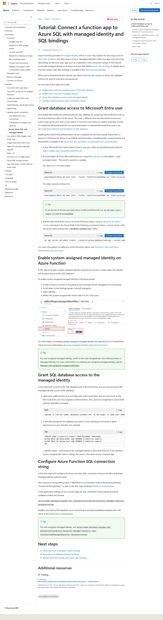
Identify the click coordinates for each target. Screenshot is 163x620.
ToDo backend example (95, 69)
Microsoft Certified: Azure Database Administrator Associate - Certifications (68, 581)
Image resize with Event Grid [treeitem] (18, 143)
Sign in (157, 3)
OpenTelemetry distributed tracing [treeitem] (20, 105)
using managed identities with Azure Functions (86, 345)
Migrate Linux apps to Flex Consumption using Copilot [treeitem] (20, 68)
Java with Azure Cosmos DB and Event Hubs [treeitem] (19, 165)
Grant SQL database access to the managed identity (145, 36)
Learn (40, 19)
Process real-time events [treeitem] (18, 63)
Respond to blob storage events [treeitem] (18, 47)
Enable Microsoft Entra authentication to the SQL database (68, 90)
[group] (84, 177)
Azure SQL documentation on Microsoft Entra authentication (91, 141)
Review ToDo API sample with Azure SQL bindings (65, 557)
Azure (47, 19)
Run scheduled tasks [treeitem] (17, 59)
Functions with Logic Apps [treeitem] (17, 88)
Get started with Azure (150, 10)
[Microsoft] (4, 3)
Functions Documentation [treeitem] (15, 27)
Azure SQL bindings (101, 66)
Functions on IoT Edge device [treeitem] (18, 157)
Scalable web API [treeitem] (15, 41)
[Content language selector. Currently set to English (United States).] (14, 616)
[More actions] (122, 19)
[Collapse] (31, 17)
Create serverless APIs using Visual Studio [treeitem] (18, 100)
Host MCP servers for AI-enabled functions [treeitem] (20, 93)
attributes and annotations (102, 486)
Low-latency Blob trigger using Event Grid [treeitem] (19, 137)
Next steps (136, 46)
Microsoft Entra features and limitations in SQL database (63, 129)
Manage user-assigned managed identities (59, 365)
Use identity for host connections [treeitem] (17, 117)
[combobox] (17, 22)
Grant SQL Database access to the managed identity (65, 97)
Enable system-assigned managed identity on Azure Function (145, 30)
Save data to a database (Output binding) (61, 554)
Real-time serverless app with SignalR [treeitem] (18, 148)
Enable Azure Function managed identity (60, 93)
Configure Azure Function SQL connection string (63, 100)
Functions (56, 19)
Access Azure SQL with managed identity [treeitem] (18, 131)
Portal (134, 10)
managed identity (70, 55)
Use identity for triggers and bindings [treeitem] (20, 124)
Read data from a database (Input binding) (61, 550)
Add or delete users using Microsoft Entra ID (62, 150)
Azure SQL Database (47, 59)
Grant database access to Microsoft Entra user (142, 25)
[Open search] (151, 3)
